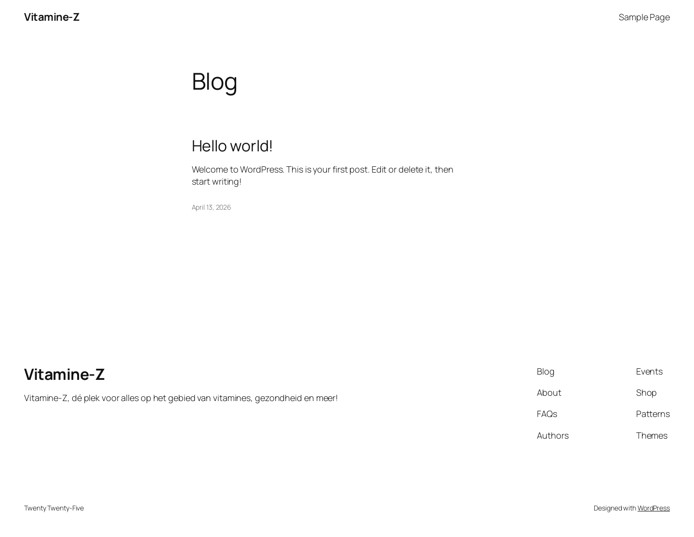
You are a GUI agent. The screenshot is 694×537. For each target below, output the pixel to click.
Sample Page (644, 17)
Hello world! (233, 145)
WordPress (654, 507)
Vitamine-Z (52, 17)
